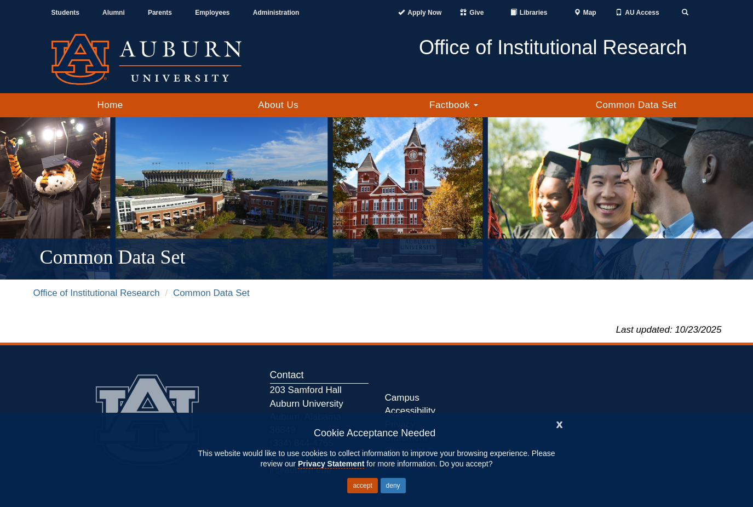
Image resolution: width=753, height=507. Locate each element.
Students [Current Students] (65, 12)
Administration (276, 12)
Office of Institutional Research (96, 293)
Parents (160, 12)
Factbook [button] (453, 105)
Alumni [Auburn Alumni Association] (113, 12)
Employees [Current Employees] (212, 12)
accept (362, 485)
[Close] (559, 423)
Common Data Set (636, 105)
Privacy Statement (331, 463)
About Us (278, 105)
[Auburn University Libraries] (528, 13)
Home (110, 105)
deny (393, 485)
